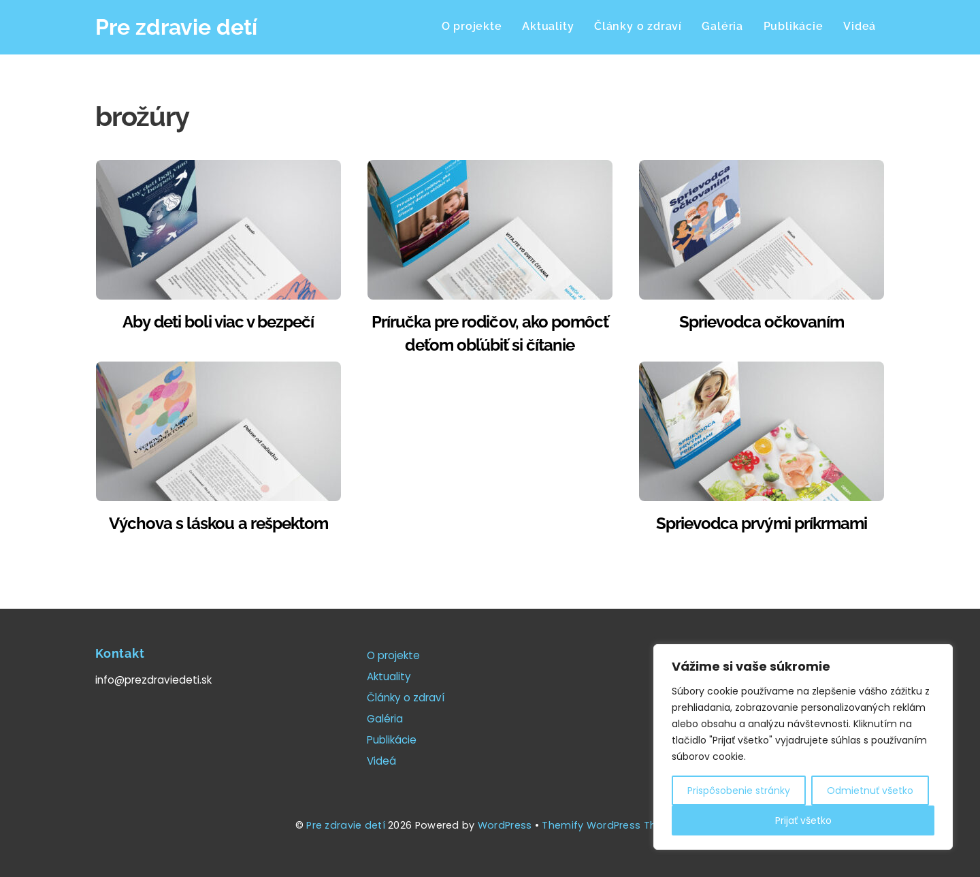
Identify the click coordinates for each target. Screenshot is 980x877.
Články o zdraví (638, 26)
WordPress (505, 825)
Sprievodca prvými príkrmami (761, 523)
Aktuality (548, 26)
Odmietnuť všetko (870, 790)
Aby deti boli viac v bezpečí (218, 322)
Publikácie (793, 26)
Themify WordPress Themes (613, 825)
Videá (859, 26)
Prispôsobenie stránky (738, 790)
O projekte (472, 26)
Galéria (722, 26)
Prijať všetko (803, 820)
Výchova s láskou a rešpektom (218, 523)
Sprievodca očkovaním (762, 322)
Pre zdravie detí (345, 825)
